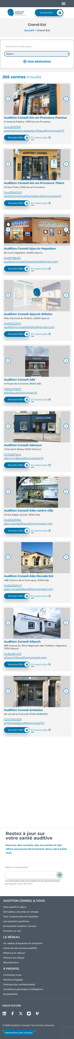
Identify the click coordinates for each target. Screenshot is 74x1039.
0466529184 (12, 520)
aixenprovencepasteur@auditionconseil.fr (34, 131)
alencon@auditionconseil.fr (24, 458)
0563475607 (13, 389)
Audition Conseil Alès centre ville (28, 510)
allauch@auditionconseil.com (25, 657)
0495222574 (12, 323)
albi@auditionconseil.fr (20, 392)
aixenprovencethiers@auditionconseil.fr (32, 196)
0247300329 (13, 719)
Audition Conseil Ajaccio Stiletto (28, 314)
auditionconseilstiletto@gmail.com (29, 327)
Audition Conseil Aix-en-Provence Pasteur (35, 117)
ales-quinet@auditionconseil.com (28, 523)
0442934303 (13, 192)
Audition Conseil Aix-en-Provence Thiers (34, 183)
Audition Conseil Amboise (23, 710)
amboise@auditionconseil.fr (24, 723)
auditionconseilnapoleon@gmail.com (31, 261)
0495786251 (12, 258)
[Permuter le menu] (63, 4)
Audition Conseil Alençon (23, 445)
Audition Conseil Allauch (22, 641)
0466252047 (13, 585)
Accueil (29, 30)
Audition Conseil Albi (19, 379)
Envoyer (59, 875)
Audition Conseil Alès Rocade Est (28, 576)
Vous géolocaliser (37, 61)
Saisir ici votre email (17, 867)
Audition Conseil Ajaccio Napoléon (30, 248)
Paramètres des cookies (18, 1032)
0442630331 (12, 127)
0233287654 (12, 455)
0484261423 (12, 654)
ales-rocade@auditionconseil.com (28, 589)
